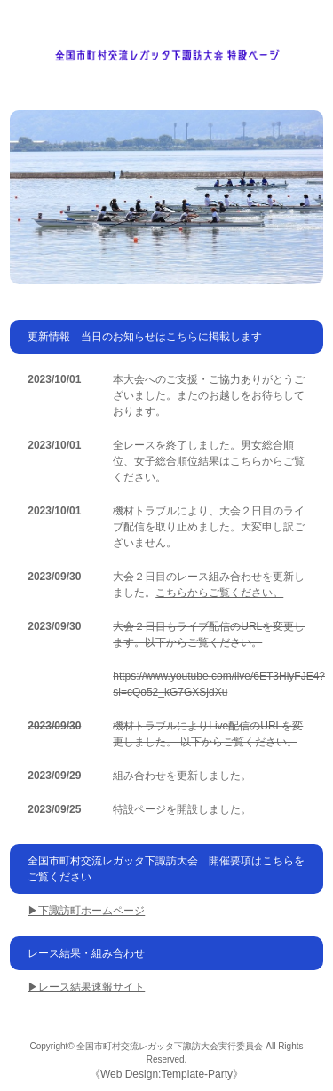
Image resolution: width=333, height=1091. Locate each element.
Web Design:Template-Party (166, 1074)
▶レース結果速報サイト (86, 987)
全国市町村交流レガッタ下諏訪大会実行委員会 (169, 1046)
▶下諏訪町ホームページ (86, 910)
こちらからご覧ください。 (219, 592)
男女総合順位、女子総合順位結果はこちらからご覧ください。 (209, 461)
